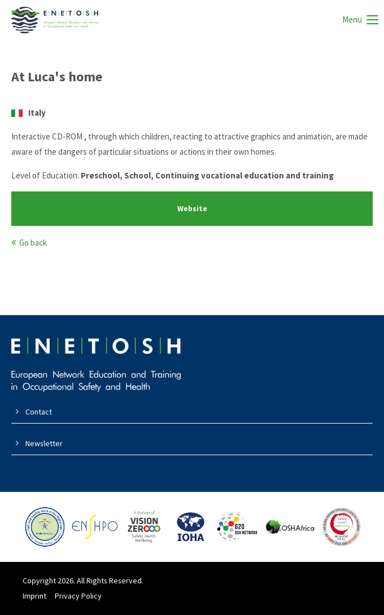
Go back (33, 242)
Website (192, 208)
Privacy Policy (78, 596)
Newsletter (44, 443)
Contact (38, 412)
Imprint (34, 596)
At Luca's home (56, 76)
